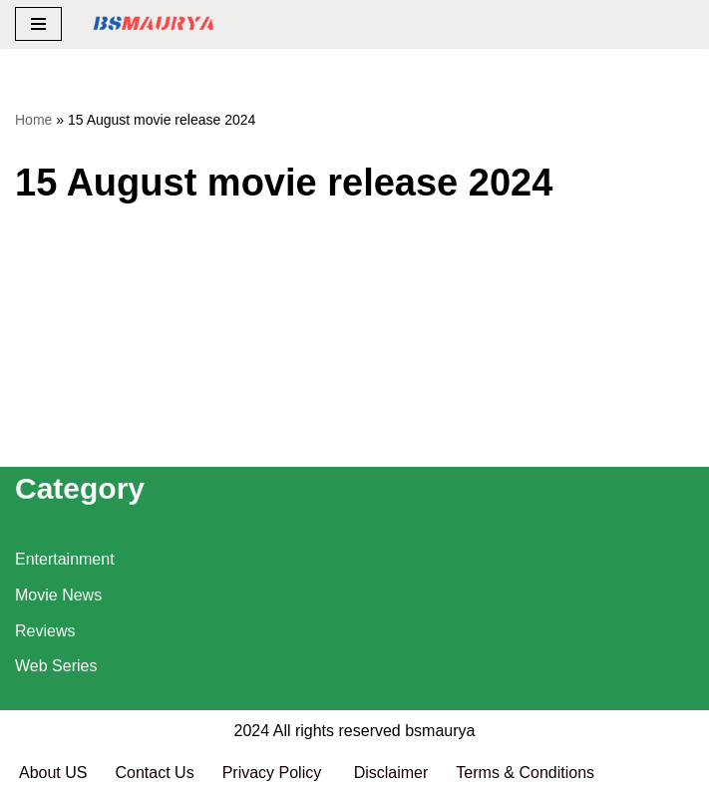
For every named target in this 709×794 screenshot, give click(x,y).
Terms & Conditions (525, 772)
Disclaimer (391, 772)
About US (53, 772)
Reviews (45, 630)
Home (33, 120)
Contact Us (154, 772)
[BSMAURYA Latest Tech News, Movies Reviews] (153, 24)
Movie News (58, 595)
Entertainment (65, 559)
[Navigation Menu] (38, 24)
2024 (252, 730)
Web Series (56, 665)
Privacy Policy (274, 772)
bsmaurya (440, 730)
